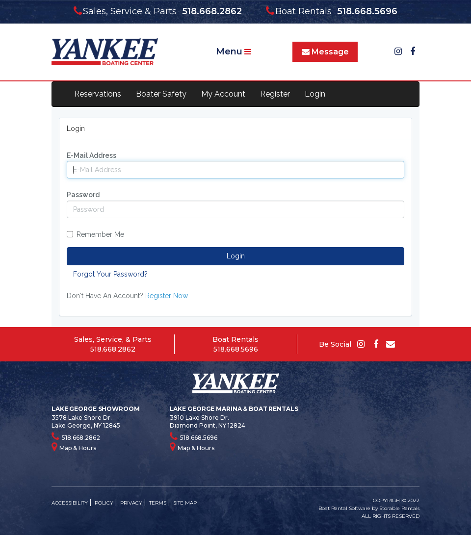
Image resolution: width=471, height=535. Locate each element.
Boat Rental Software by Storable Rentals (368, 508)
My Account (223, 94)
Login (315, 94)
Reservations (97, 94)
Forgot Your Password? (110, 274)
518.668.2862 (112, 349)
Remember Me (95, 234)
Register (275, 94)
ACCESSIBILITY (70, 503)
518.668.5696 (235, 349)
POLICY (104, 503)
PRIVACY (131, 503)
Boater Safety (161, 94)
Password (83, 195)
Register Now (166, 296)
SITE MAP (185, 503)
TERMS (157, 503)
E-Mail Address (91, 155)
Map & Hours (74, 447)
